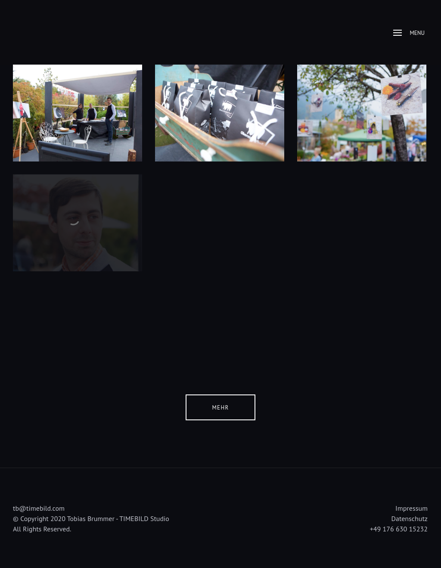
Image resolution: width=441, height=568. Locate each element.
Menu (409, 33)
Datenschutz (409, 518)
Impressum (411, 508)
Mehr (220, 407)
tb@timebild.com (39, 508)
